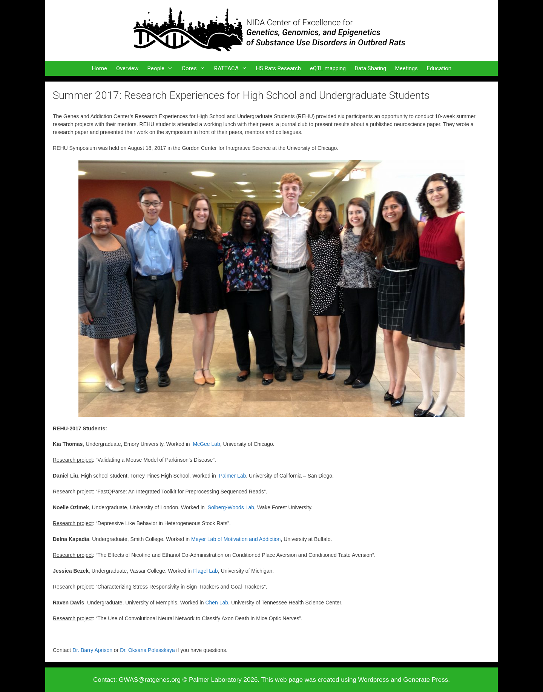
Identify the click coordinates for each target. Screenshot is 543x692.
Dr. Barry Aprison (92, 650)
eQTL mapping (328, 68)
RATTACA (233, 68)
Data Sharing (370, 68)
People (162, 68)
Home (99, 68)
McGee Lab (206, 444)
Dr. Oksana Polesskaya (147, 650)
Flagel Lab (205, 571)
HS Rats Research (278, 68)
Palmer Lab (232, 476)
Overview (127, 68)
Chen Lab (216, 603)
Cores (196, 68)
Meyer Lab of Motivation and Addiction (236, 539)
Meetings (406, 68)
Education (439, 68)
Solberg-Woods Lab (231, 507)
